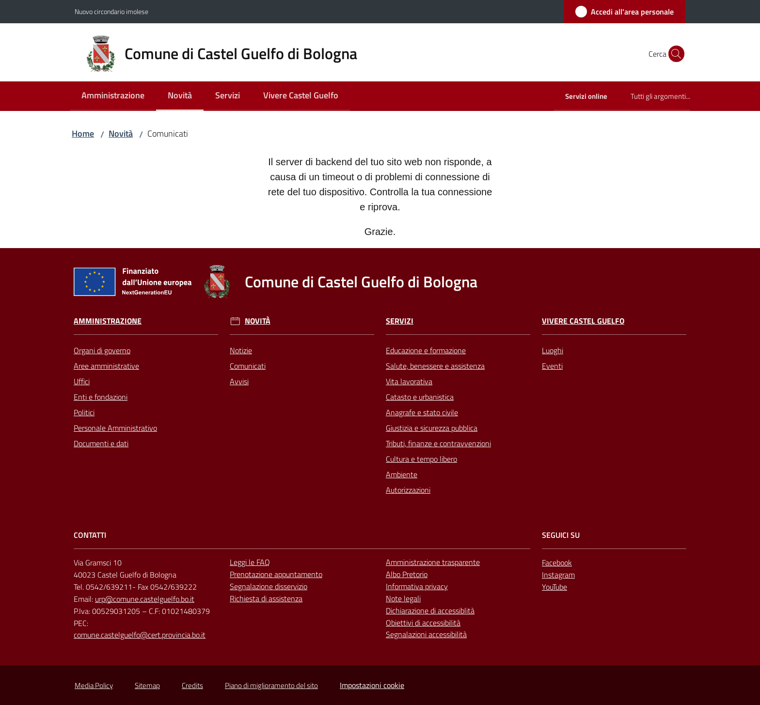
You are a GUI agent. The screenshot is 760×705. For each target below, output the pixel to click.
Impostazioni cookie (372, 685)
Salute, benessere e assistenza (435, 366)
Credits (192, 685)
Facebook (557, 562)
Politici (84, 412)
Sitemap (147, 685)
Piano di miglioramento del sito (271, 685)
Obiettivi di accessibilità (423, 622)
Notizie (241, 350)
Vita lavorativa (409, 381)
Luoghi (552, 350)
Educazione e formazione (426, 350)
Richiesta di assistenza (266, 598)
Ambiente (401, 474)
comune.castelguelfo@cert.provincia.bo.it (140, 635)
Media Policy (94, 685)
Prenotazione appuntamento (276, 574)
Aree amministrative (106, 366)
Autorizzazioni (408, 490)
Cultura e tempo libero (421, 459)
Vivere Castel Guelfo (583, 321)
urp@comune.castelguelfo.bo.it (144, 599)
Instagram (558, 574)
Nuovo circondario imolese (111, 11)
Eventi (552, 366)
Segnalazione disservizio (268, 586)
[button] (673, 53)
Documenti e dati (101, 443)
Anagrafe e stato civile (422, 412)
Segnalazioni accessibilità (426, 634)
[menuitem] (113, 96)
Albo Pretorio (407, 574)
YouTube (554, 587)
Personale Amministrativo (115, 428)
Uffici (82, 381)
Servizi (399, 321)
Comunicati (248, 366)
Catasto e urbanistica (420, 397)
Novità (121, 133)
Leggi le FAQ (250, 562)
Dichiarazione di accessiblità (430, 610)
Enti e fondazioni (100, 397)
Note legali (403, 598)
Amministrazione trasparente (433, 562)
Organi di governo (102, 350)
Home (83, 133)
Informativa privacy (417, 586)
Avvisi (239, 381)
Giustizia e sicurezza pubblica (431, 428)
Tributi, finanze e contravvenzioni (438, 443)
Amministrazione (108, 321)
